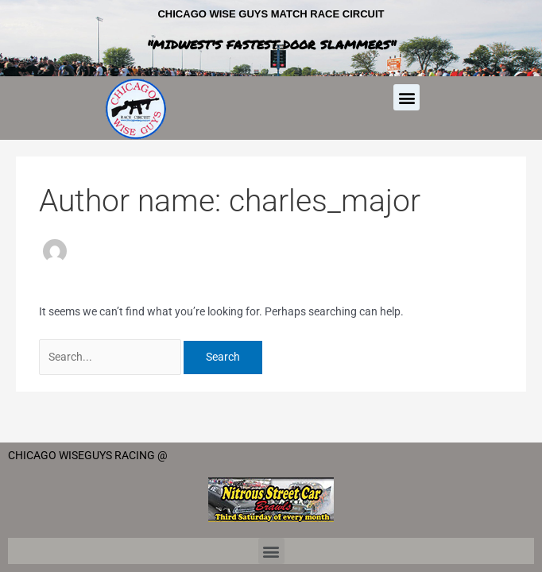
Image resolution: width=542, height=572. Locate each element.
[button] (406, 97)
